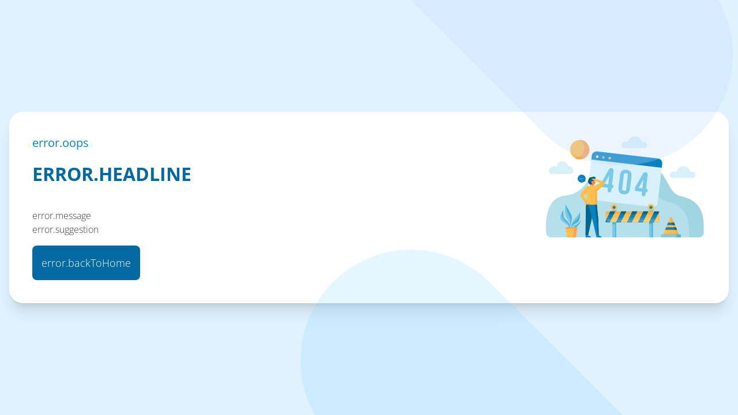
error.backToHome (86, 263)
